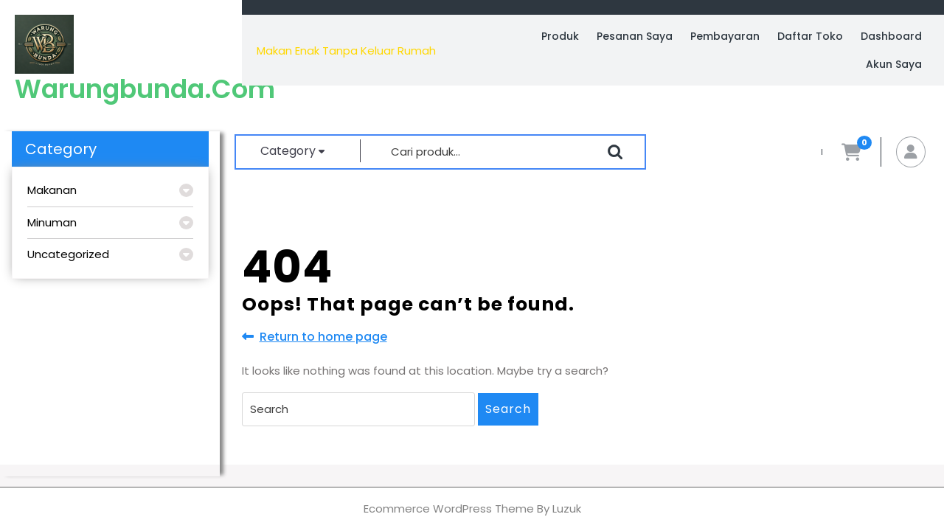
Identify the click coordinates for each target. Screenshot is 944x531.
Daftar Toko (810, 36)
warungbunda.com (145, 89)
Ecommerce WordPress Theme (449, 508)
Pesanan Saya (635, 36)
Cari (615, 152)
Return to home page (314, 337)
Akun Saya (894, 64)
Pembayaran (725, 36)
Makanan (52, 190)
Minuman (52, 222)
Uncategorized (68, 254)
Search (508, 408)
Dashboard (891, 36)
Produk (560, 36)
